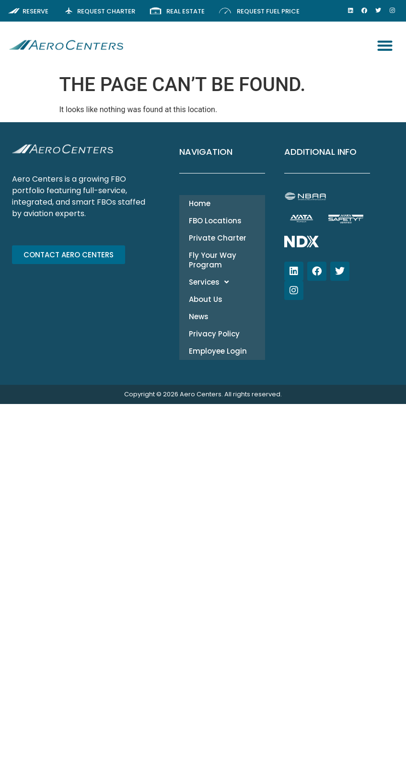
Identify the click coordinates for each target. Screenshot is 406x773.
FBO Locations (215, 221)
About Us (205, 299)
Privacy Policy (214, 334)
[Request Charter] (69, 11)
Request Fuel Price (268, 11)
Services (209, 282)
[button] (385, 46)
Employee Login (218, 351)
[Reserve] (14, 11)
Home (199, 203)
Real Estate (185, 11)
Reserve (35, 11)
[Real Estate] (156, 11)
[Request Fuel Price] (225, 11)
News (199, 317)
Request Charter (106, 11)
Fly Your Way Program (212, 260)
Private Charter (217, 238)
